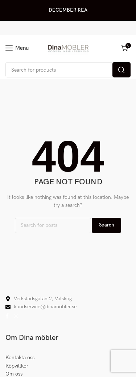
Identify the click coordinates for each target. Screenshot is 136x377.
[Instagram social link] (16, 316)
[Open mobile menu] (17, 48)
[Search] (68, 69)
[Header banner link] (68, 10)
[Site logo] (68, 48)
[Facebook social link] (7, 316)
